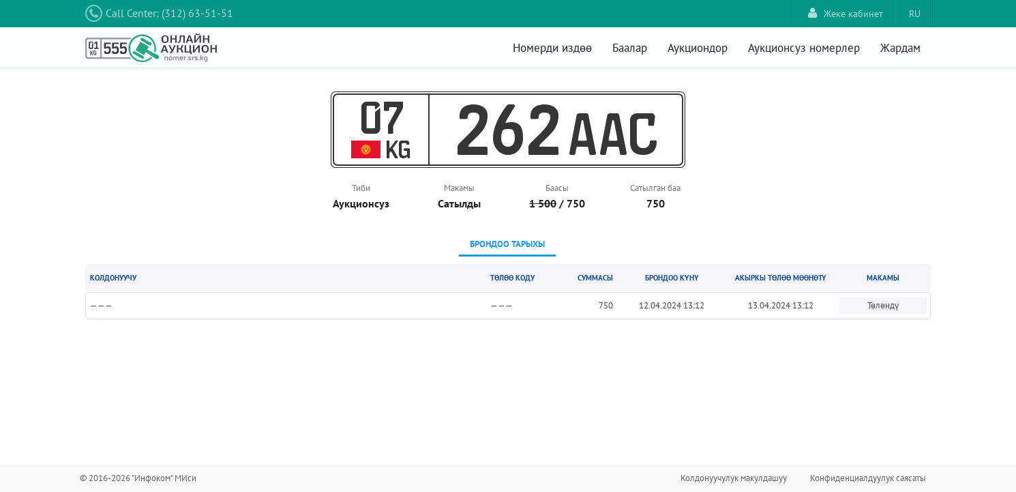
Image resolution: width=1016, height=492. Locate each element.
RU (915, 14)
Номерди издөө (552, 47)
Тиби (361, 188)
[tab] (507, 245)
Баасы (557, 188)
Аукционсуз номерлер (804, 47)
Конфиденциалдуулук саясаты (868, 478)
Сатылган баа (655, 188)
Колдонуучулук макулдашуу (734, 478)
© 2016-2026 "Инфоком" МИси (138, 478)
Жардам (900, 47)
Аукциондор (698, 47)
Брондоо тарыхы (507, 244)
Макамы (459, 188)
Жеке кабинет (845, 13)
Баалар (629, 47)
